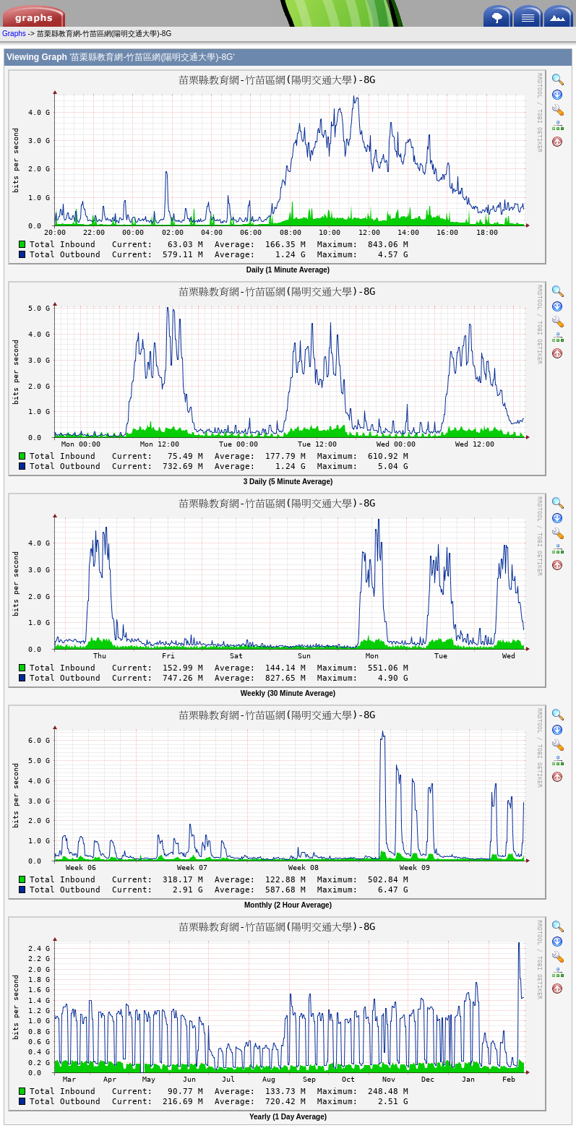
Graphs (14, 34)
